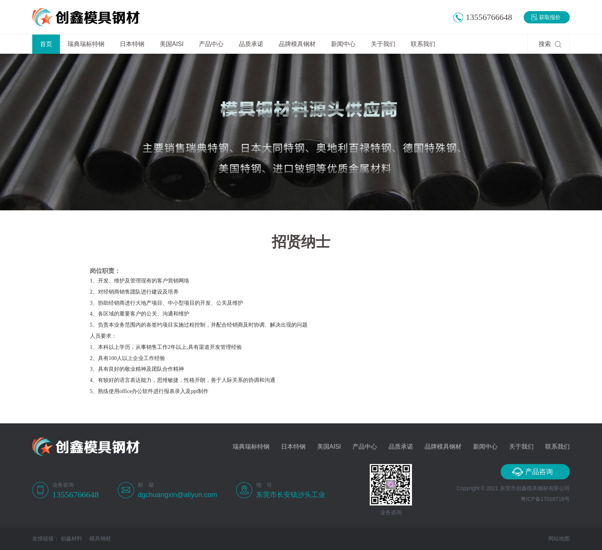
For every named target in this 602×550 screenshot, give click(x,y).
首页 (46, 44)
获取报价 (550, 17)
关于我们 (383, 44)
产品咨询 (539, 472)
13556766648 (489, 17)
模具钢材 (100, 538)
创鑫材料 (71, 538)
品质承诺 (251, 44)
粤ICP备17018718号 (545, 499)
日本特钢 (132, 44)
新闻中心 (343, 44)
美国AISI (172, 44)
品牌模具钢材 (297, 44)
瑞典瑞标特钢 (86, 44)
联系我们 (423, 44)
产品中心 (211, 44)
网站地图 (559, 538)
